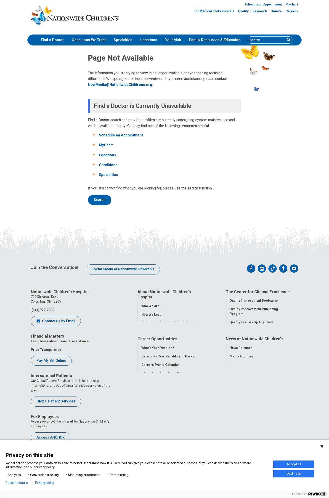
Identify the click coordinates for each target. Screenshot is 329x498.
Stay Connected (242, 397)
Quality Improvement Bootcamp (254, 300)
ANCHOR (148, 423)
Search (100, 199)
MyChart (292, 4)
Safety (234, 347)
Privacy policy (45, 483)
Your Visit (173, 40)
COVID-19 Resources (157, 431)
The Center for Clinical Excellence (258, 291)
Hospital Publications (246, 406)
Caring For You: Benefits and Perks (167, 389)
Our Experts (238, 414)
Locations (148, 40)
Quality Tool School (244, 330)
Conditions (108, 165)
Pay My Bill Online (51, 360)
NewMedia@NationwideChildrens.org (120, 85)
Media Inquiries (241, 389)
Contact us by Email (56, 321)
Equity (234, 356)
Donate (276, 11)
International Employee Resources (167, 406)
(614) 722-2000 (42, 310)
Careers (292, 11)
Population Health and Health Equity (168, 322)
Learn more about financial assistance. (60, 341)
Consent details (16, 483)
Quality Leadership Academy (251, 322)
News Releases (241, 380)
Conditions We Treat (89, 40)
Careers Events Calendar (160, 397)
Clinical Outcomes (243, 339)
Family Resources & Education (214, 40)
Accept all (294, 464)
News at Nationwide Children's (254, 372)
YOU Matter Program (157, 414)
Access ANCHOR (51, 437)
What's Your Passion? (157, 380)
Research (259, 11)
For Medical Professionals (214, 11)
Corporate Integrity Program (163, 331)
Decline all (294, 473)
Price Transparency (46, 350)
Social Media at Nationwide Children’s (122, 269)
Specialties (123, 40)
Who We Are (150, 305)
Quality (243, 11)
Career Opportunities (157, 372)
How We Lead (151, 314)
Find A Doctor (52, 40)
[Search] (267, 40)
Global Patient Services (56, 401)
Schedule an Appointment (263, 4)
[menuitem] (52, 40)
